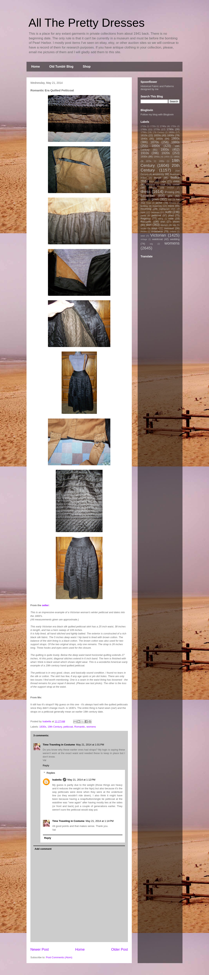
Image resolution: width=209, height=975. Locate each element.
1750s (173, 126)
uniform (172, 232)
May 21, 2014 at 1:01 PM (90, 744)
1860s (175, 138)
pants (143, 215)
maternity (157, 206)
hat (178, 199)
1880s (175, 142)
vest (143, 235)
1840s (144, 138)
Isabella (57, 779)
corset (176, 184)
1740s (163, 126)
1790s (144, 132)
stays (154, 228)
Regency (146, 218)
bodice (175, 177)
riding (160, 219)
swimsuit (169, 228)
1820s (157, 135)
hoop (148, 203)
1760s (144, 129)
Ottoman (155, 212)
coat (162, 184)
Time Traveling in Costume (59, 744)
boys (151, 181)
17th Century (158, 132)
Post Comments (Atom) (59, 957)
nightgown (164, 209)
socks (143, 228)
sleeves (164, 225)
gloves (144, 199)
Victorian (158, 235)
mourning (146, 208)
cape (163, 181)
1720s (153, 126)
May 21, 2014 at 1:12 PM (81, 779)
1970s (148, 161)
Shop (87, 66)
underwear (157, 231)
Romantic (79, 726)
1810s (144, 135)
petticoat (68, 726)
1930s (144, 156)
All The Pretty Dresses (86, 22)
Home (35, 66)
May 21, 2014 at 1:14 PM (99, 821)
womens (91, 726)
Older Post (119, 949)
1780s (170, 129)
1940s (157, 156)
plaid (171, 215)
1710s (143, 126)
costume (152, 187)
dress (146, 191)
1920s (165, 153)
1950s (166, 157)
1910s (145, 153)
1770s (157, 129)
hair (170, 199)
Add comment (43, 848)
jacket (159, 202)
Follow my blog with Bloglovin (157, 114)
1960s (176, 156)
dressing (169, 192)
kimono (172, 203)
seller (45, 605)
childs (176, 181)
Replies (51, 772)
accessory (158, 174)
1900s (165, 149)
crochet (170, 188)
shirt (162, 221)
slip (174, 225)
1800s (171, 132)
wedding (175, 239)
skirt (148, 224)
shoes (176, 221)
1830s (42, 726)
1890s (155, 145)
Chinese (151, 184)
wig (151, 244)
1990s (161, 161)
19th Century (55, 726)
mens (171, 205)
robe (171, 218)
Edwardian (148, 195)
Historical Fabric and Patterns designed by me (157, 88)
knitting (144, 206)
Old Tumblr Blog (61, 66)
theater (144, 232)
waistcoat (157, 239)
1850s (159, 138)
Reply (46, 765)
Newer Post (39, 949)
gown (155, 199)
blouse (157, 177)
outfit (168, 212)
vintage (144, 239)
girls (170, 195)
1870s (154, 142)
